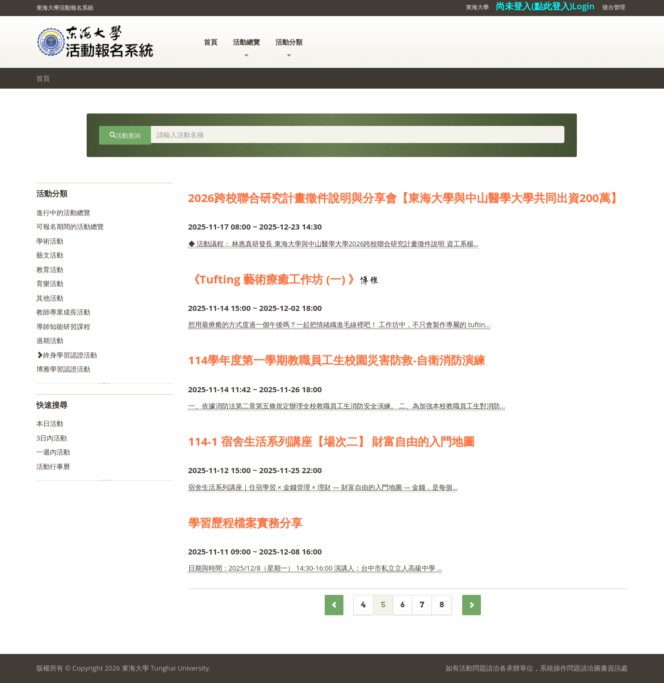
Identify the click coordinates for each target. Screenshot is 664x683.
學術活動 (49, 241)
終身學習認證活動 (66, 355)
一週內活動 (53, 452)
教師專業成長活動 (63, 312)
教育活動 (49, 269)
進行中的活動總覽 (63, 212)
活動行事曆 (53, 466)
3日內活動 (51, 438)
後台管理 (613, 7)
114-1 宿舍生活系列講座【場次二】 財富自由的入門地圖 (331, 441)
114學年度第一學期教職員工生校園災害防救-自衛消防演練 (337, 359)
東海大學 (477, 7)
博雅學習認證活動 (63, 369)
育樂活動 (49, 283)
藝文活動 (49, 255)
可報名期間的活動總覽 (70, 226)
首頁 (210, 42)
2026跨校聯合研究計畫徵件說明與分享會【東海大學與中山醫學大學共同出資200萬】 (405, 197)
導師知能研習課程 (63, 326)
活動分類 (288, 46)
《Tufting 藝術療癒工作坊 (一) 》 (274, 279)
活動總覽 (246, 46)
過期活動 (49, 340)
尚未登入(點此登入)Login (545, 6)
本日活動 (49, 423)
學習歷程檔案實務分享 (245, 522)
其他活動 (49, 298)
